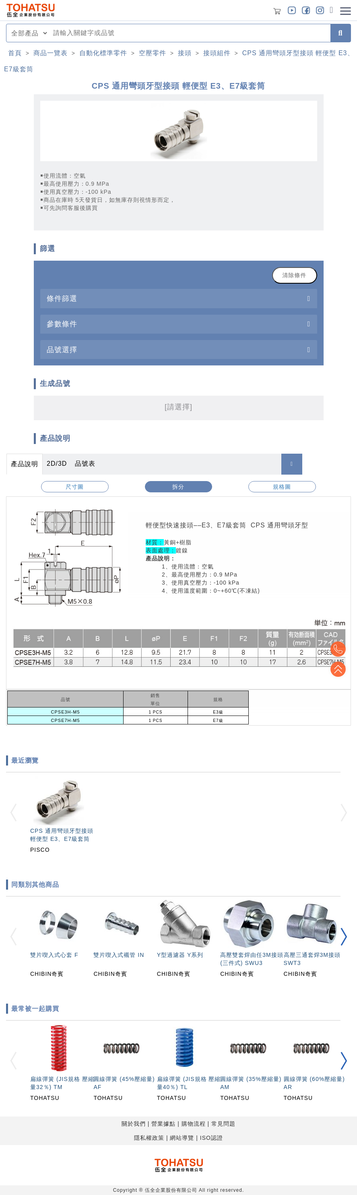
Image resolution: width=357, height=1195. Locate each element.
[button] (344, 936)
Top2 (337, 649)
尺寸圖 (75, 486)
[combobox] (189, 33)
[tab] (178, 298)
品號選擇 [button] (62, 349)
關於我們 (134, 1123)
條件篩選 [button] (62, 298)
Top (337, 669)
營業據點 (163, 1123)
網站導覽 (182, 1138)
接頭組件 (217, 53)
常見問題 (223, 1123)
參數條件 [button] (62, 323)
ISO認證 (211, 1138)
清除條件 (295, 275)
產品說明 (24, 464)
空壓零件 (152, 53)
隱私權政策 (149, 1138)
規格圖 (282, 486)
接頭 (185, 53)
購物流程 (194, 1123)
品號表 (85, 463)
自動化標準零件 (103, 53)
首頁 (15, 53)
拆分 (178, 486)
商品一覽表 (50, 53)
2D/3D (57, 463)
